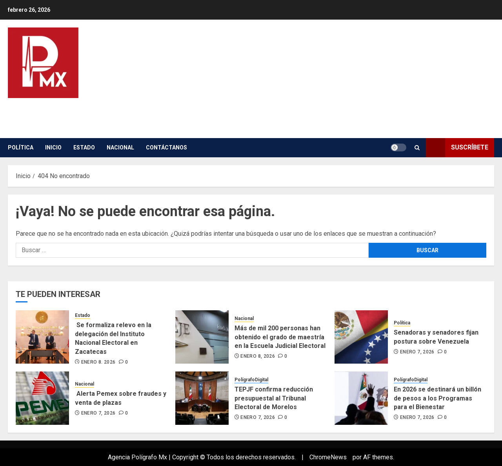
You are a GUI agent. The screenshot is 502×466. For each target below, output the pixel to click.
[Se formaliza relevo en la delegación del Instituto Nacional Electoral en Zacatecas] (42, 337)
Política (20, 147)
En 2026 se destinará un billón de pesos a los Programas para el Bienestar (437, 398)
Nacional (120, 147)
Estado (84, 147)
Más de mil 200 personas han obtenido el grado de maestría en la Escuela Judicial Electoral (280, 337)
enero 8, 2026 (98, 362)
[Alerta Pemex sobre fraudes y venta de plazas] (42, 398)
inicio (53, 147)
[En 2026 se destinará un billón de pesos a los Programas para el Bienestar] (361, 398)
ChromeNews (328, 457)
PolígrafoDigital (251, 379)
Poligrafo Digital (87, 109)
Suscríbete (457, 147)
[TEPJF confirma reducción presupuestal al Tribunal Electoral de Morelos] (202, 398)
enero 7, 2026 (417, 352)
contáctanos (166, 147)
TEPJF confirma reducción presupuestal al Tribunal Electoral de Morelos (274, 398)
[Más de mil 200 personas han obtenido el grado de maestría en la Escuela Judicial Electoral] (202, 337)
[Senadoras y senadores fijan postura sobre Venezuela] (361, 337)
